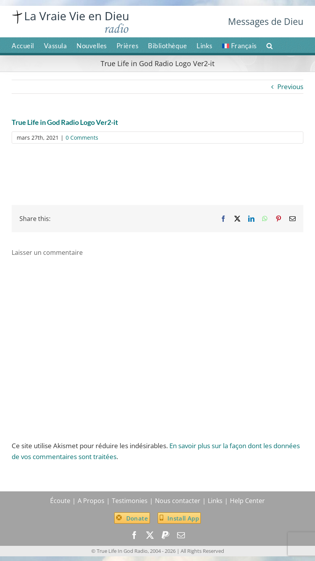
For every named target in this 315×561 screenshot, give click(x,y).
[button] (269, 45)
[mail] (181, 535)
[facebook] (134, 535)
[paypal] (165, 535)
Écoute (60, 500)
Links (215, 500)
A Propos (91, 500)
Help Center (247, 500)
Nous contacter (177, 500)
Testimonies (130, 500)
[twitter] (150, 535)
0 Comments (82, 137)
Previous (290, 86)
